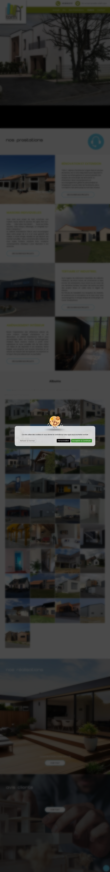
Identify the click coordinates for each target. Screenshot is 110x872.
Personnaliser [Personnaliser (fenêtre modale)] (63, 440)
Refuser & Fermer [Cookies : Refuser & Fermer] (27, 441)
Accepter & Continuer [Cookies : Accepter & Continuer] (81, 440)
